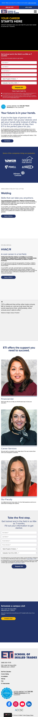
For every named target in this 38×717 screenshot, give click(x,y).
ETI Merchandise (5, 683)
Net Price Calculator (6, 671)
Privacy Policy (29, 715)
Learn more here (32, 3)
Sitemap (3, 678)
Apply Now (28, 7)
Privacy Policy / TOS (27, 94)
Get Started (7, 141)
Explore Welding (8, 216)
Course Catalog (5, 674)
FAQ (2, 681)
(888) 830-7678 (9, 7)
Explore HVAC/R (8, 277)
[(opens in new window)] (9, 704)
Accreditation (4, 676)
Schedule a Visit (8, 618)
